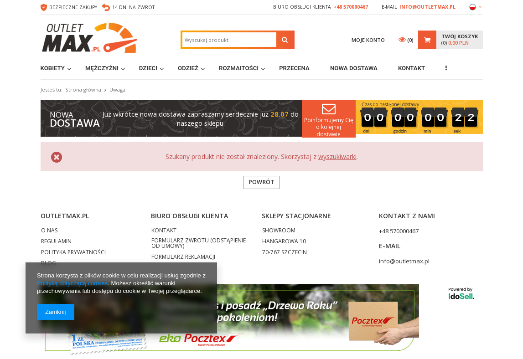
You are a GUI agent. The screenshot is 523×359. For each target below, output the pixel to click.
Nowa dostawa (354, 68)
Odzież (188, 68)
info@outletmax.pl (427, 7)
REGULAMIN (56, 242)
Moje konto (368, 39)
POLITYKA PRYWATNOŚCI (73, 253)
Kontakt (411, 68)
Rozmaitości (239, 68)
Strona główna (83, 89)
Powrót (261, 182)
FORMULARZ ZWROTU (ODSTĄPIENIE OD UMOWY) (198, 244)
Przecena (294, 68)
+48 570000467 (350, 7)
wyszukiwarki (337, 156)
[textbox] (229, 39)
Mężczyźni (102, 68)
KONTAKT (163, 231)
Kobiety (53, 68)
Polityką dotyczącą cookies (72, 283)
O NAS (49, 231)
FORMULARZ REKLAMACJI (183, 257)
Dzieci (148, 68)
